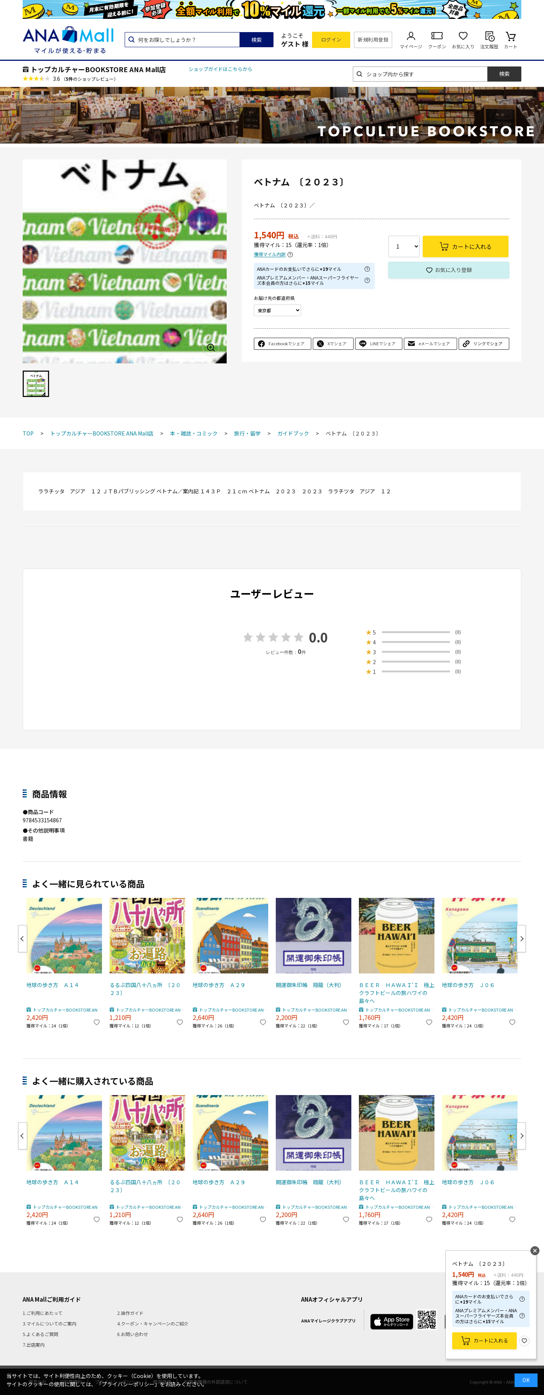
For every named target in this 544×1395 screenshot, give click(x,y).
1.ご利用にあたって (42, 1313)
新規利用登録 (373, 39)
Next (521, 938)
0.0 (318, 637)
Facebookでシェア (286, 343)
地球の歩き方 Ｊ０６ (468, 985)
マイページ (411, 46)
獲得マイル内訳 (270, 254)
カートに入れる (491, 1340)
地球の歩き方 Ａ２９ (219, 985)
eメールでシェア (434, 343)
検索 (256, 39)
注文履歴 (489, 46)
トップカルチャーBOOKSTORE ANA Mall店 (98, 69)
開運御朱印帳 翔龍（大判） (310, 985)
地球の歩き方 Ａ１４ (52, 985)
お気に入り (463, 46)
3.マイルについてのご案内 (49, 1323)
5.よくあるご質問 (40, 1334)
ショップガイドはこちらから (220, 69)
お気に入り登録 (453, 269)
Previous (22, 938)
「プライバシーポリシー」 (128, 1384)
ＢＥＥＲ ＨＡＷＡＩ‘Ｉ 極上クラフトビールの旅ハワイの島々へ (396, 992)
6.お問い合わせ (132, 1334)
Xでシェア (337, 343)
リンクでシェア (487, 343)
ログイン (331, 39)
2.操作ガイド (130, 1313)
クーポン (437, 46)
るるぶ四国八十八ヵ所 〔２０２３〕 (145, 988)
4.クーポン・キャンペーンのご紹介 (153, 1323)
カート (511, 46)
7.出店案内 (34, 1344)
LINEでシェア (383, 343)
